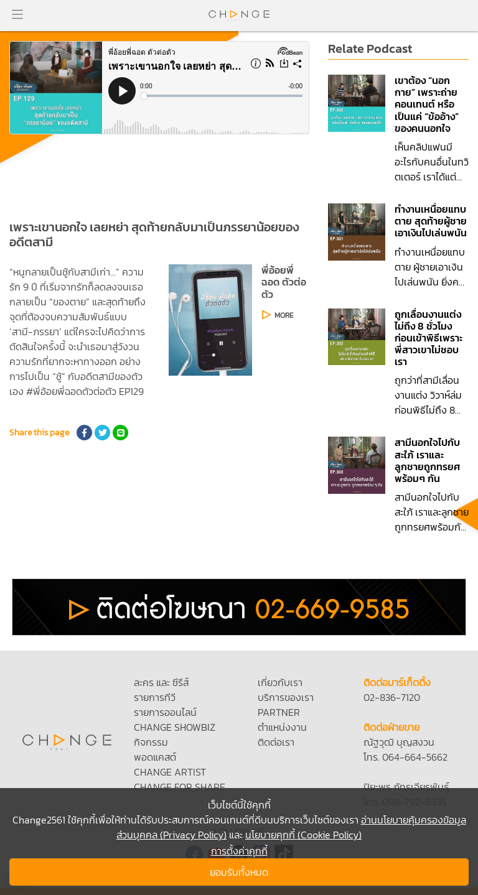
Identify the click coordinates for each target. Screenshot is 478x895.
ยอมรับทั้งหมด (239, 872)
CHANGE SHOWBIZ (174, 727)
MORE (284, 315)
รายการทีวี (155, 697)
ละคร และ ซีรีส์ (161, 682)
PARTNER (279, 712)
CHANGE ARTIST (170, 771)
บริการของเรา (286, 697)
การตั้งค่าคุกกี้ (239, 850)
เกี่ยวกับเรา (280, 682)
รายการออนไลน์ (165, 712)
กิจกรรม (151, 742)
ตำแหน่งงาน (282, 727)
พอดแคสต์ (155, 756)
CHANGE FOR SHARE (179, 786)
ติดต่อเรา (276, 742)
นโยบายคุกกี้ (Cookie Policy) (303, 834)
